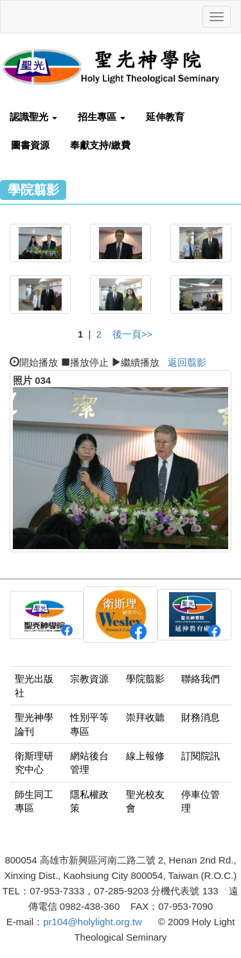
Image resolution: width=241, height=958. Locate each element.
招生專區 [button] (101, 116)
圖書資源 (30, 145)
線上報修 (145, 755)
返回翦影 (187, 362)
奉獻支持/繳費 (100, 145)
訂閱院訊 (200, 755)
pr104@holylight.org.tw (92, 921)
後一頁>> (132, 334)
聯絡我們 (200, 678)
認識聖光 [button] (33, 116)
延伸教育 (165, 116)
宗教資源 (89, 678)
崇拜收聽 (145, 717)
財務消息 (200, 717)
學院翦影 (145, 678)
